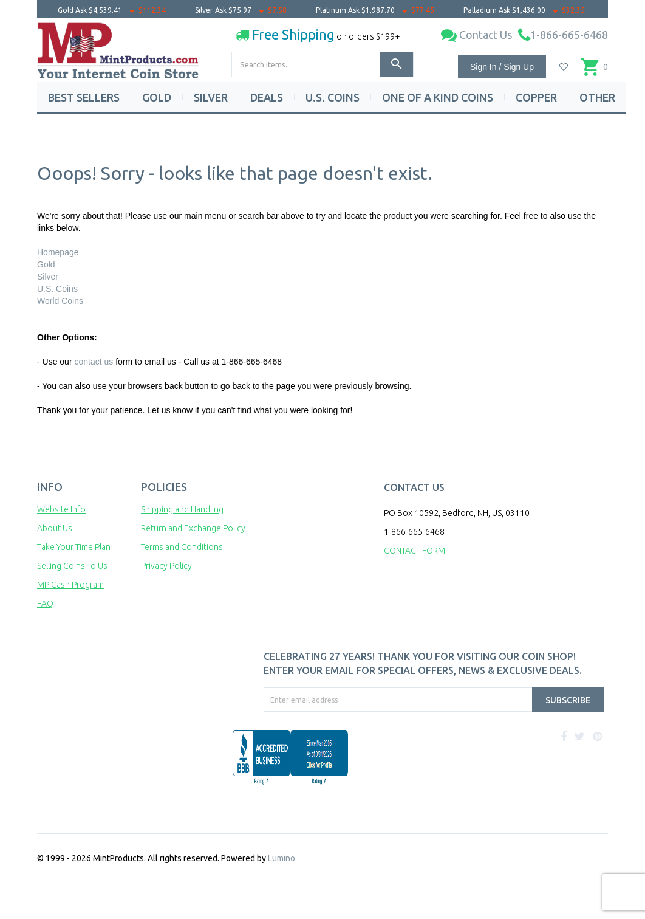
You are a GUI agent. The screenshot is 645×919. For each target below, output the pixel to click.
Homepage (58, 252)
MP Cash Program (70, 585)
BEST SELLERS (84, 97)
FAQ (45, 603)
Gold (46, 264)
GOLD (156, 97)
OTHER (597, 97)
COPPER (536, 97)
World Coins (60, 301)
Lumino (281, 858)
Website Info (61, 509)
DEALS (266, 97)
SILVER (211, 97)
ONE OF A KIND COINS (437, 97)
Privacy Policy (166, 566)
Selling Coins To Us (72, 566)
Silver (47, 276)
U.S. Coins (57, 289)
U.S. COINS (332, 97)
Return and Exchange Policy (193, 528)
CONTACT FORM (414, 551)
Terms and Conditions (182, 547)
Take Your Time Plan (74, 547)
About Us (54, 528)
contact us (93, 362)
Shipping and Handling (182, 509)
